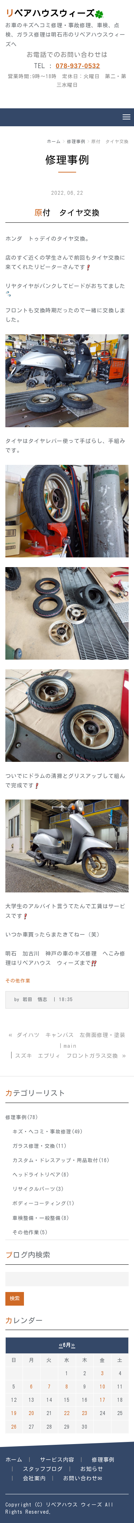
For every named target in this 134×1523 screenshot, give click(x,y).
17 (102, 1399)
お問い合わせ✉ (83, 1478)
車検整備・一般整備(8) (41, 1218)
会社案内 (34, 1478)
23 (85, 1413)
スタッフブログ (43, 1469)
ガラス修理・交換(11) (40, 1146)
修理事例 (76, 141)
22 (67, 1413)
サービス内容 (57, 1459)
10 (102, 1386)
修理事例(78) (21, 1117)
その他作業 (17, 981)
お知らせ (91, 1469)
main (70, 1045)
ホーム (54, 141)
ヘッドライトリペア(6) (41, 1174)
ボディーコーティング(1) (44, 1203)
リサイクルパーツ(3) (38, 1189)
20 (31, 1413)
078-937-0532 (78, 66)
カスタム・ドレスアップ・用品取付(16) (61, 1160)
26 (14, 1426)
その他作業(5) (30, 1232)
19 (14, 1413)
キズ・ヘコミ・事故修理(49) (48, 1131)
